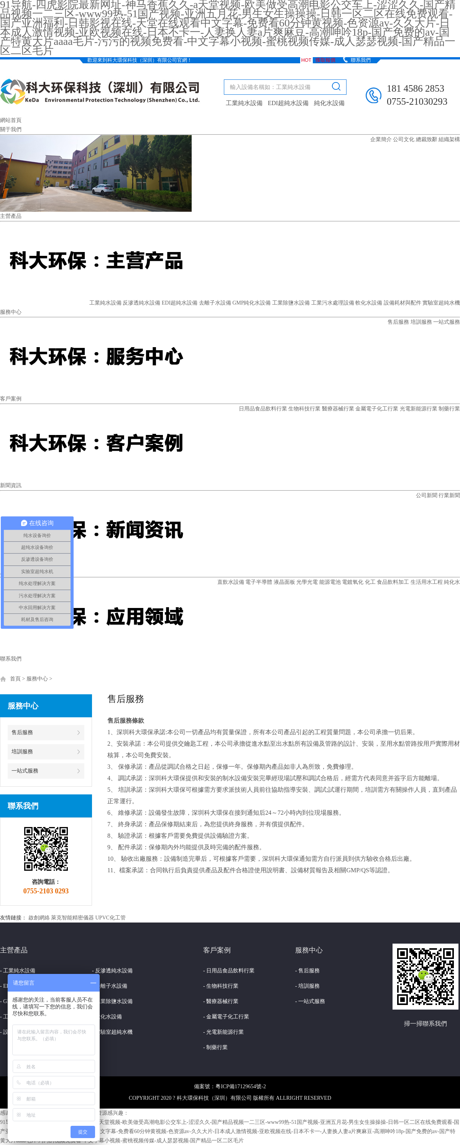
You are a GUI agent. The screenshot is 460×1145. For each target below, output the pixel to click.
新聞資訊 (10, 485)
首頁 (15, 679)
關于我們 (10, 129)
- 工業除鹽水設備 (112, 1001)
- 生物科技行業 (220, 986)
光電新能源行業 (418, 409)
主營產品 (10, 216)
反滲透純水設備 (141, 303)
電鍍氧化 (352, 582)
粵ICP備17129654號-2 (240, 1086)
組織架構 (449, 139)
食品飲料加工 (393, 582)
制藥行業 (449, 409)
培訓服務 (421, 322)
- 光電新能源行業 (223, 1032)
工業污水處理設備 (332, 303)
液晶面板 (284, 582)
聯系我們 (361, 60)
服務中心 (10, 312)
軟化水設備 (368, 303)
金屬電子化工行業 (376, 409)
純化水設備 (329, 103)
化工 (370, 582)
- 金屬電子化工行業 (226, 1017)
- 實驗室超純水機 (112, 1032)
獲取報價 (325, 60)
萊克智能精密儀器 (72, 918)
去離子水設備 (215, 303)
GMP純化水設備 (251, 303)
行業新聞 (449, 495)
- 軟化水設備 (107, 1017)
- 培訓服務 (307, 986)
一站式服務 (446, 322)
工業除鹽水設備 (291, 303)
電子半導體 (258, 582)
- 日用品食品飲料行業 (229, 971)
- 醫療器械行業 (220, 1001)
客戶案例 (10, 399)
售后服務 (398, 322)
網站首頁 (10, 120)
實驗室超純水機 (441, 303)
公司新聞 (426, 495)
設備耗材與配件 (402, 303)
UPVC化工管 (110, 918)
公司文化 (403, 139)
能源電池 (330, 582)
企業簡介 (381, 139)
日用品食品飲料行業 (263, 409)
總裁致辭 (426, 139)
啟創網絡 (39, 918)
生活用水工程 (427, 582)
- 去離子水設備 (109, 986)
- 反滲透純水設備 (112, 971)
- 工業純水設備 (17, 971)
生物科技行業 (304, 409)
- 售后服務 (307, 971)
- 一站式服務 (310, 1001)
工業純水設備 (244, 103)
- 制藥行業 (215, 1047)
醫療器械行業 (338, 409)
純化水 (452, 582)
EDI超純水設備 (288, 103)
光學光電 (307, 582)
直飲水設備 (230, 582)
